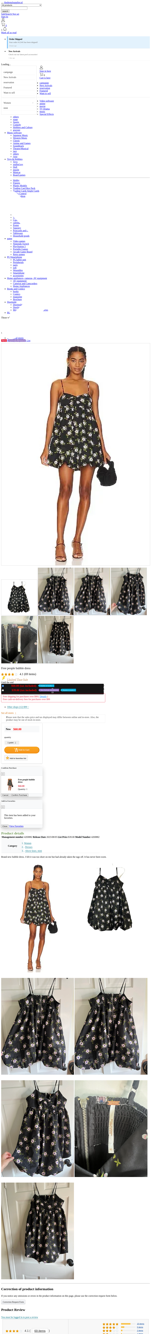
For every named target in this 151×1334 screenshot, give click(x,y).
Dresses (28, 847)
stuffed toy (18, 164)
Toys (15, 162)
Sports (16, 122)
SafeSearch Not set (10, 14)
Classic (16, 140)
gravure (16, 130)
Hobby (16, 180)
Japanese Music (20, 135)
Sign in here (45, 71)
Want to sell (9, 92)
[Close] (3, 773)
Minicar (17, 172)
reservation (9, 82)
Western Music (20, 138)
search (5, 11)
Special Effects (47, 114)
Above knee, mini (33, 851)
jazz (15, 151)
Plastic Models (20, 185)
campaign (8, 72)
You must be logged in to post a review (19, 1317)
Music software (14, 132)
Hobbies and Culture (22, 127)
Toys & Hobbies (15, 159)
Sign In (4, 16)
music (42, 111)
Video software (47, 101)
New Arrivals (10, 77)
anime (42, 103)
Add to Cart (21, 750)
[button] (75, 29)
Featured (8, 87)
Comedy (17, 124)
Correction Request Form (13, 1302)
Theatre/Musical (20, 148)
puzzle (16, 169)
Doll (15, 167)
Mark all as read (9, 32)
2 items (140, 1330)
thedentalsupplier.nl (13, 2)
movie (42, 106)
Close (4, 826)
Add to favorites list (16, 757)
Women (7, 103)
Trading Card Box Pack (24, 188)
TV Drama (45, 109)
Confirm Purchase (19, 795)
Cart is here (45, 78)
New (29, 685)
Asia (15, 156)
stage (15, 119)
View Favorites (16, 826)
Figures (16, 183)
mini (6, 108)
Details (43, 696)
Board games (19, 175)
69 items (40, 1330)
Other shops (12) (18, 707)
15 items (140, 1324)
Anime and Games (22, 143)
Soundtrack (18, 146)
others (16, 117)
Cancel (5, 795)
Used (40, 690)
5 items (140, 1327)
